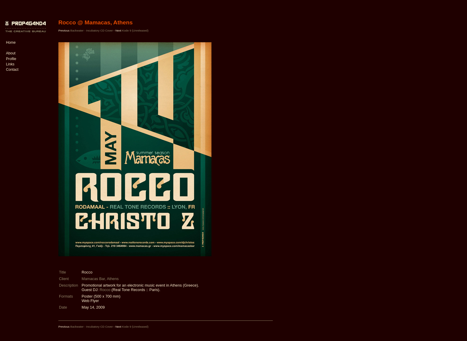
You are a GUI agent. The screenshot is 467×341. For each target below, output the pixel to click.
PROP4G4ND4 (24, 22)
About (10, 53)
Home (10, 42)
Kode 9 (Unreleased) (135, 30)
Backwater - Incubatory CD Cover (91, 30)
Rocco (104, 289)
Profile (11, 59)
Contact (12, 69)
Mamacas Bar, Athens (100, 278)
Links (10, 64)
